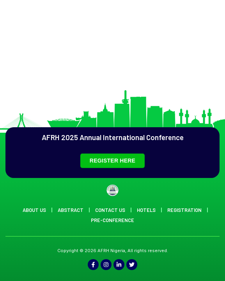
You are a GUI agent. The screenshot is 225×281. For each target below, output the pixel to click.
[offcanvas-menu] (208, 28)
